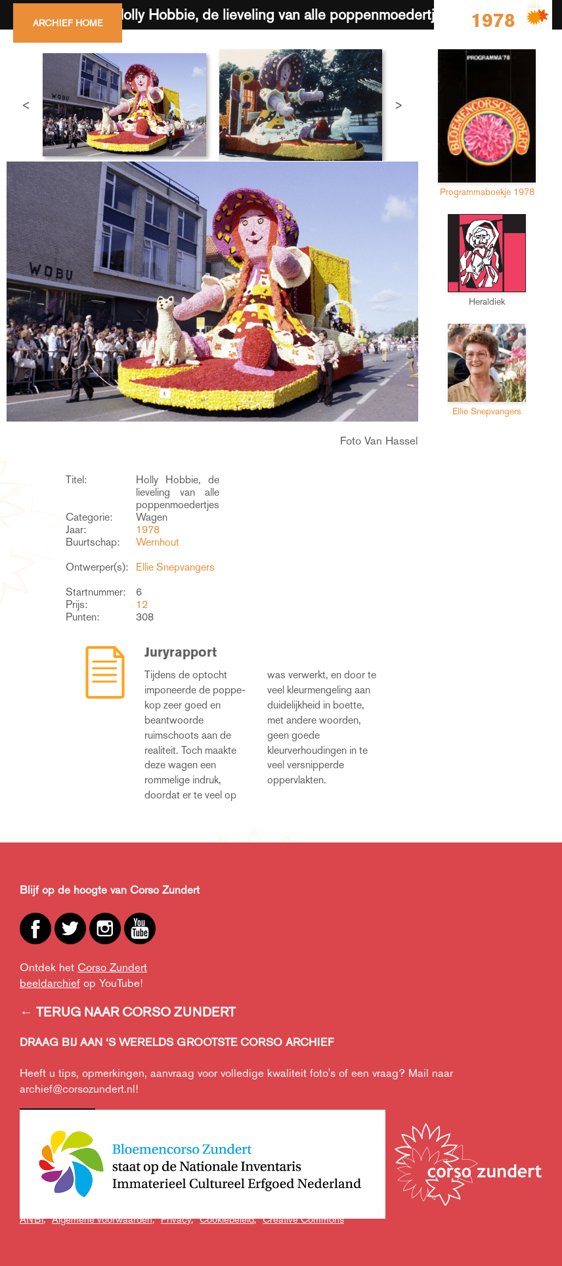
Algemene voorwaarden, (103, 1219)
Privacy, (177, 1219)
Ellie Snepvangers (175, 567)
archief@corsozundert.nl (77, 1088)
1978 (148, 529)
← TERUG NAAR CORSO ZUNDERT (128, 1012)
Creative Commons (303, 1219)
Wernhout (157, 542)
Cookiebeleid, (228, 1219)
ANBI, (32, 1219)
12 (142, 604)
